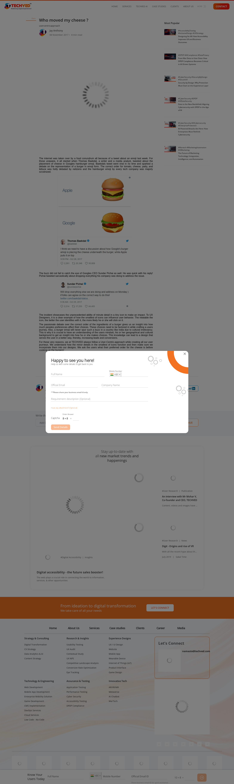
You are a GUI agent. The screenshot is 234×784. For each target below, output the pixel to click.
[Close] (185, 353)
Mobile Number (115, 371)
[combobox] (115, 374)
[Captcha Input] (76, 419)
